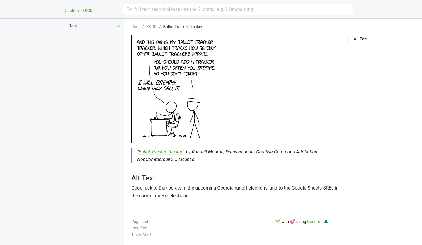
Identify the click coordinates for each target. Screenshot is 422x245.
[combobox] (238, 9)
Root (135, 26)
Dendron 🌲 (318, 221)
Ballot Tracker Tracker (183, 26)
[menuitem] (95, 26)
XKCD (151, 26)
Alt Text (360, 39)
